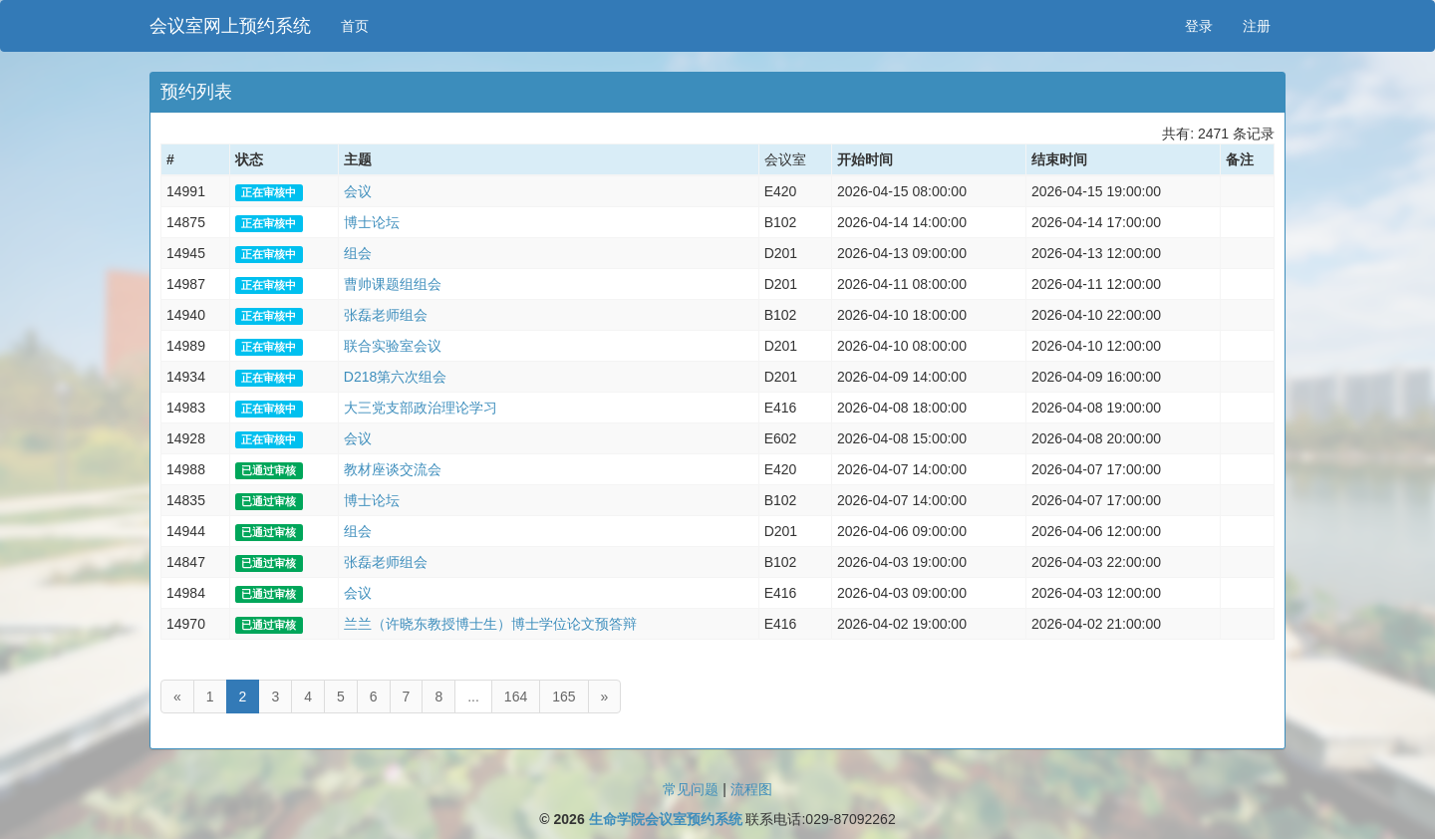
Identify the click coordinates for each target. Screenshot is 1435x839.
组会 (358, 253)
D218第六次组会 (395, 377)
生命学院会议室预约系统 (665, 819)
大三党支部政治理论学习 (420, 408)
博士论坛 (372, 222)
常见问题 (690, 789)
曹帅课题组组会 (392, 284)
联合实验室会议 (392, 346)
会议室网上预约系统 (230, 26)
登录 (1199, 26)
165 (563, 696)
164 (515, 696)
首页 (355, 26)
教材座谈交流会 (392, 469)
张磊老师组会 (386, 315)
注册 (1257, 26)
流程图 (751, 789)
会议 (358, 191)
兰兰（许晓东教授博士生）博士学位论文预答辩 (490, 624)
